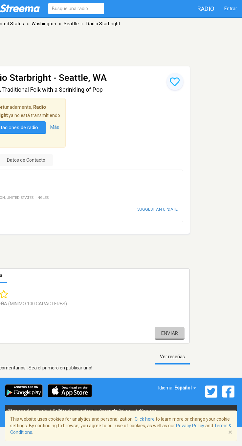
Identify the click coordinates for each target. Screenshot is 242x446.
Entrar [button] (230, 8)
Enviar (169, 333)
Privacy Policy (190, 425)
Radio (205, 8)
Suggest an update (157, 209)
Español (185, 387)
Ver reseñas (172, 356)
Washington (44, 23)
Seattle (71, 23)
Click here (145, 419)
